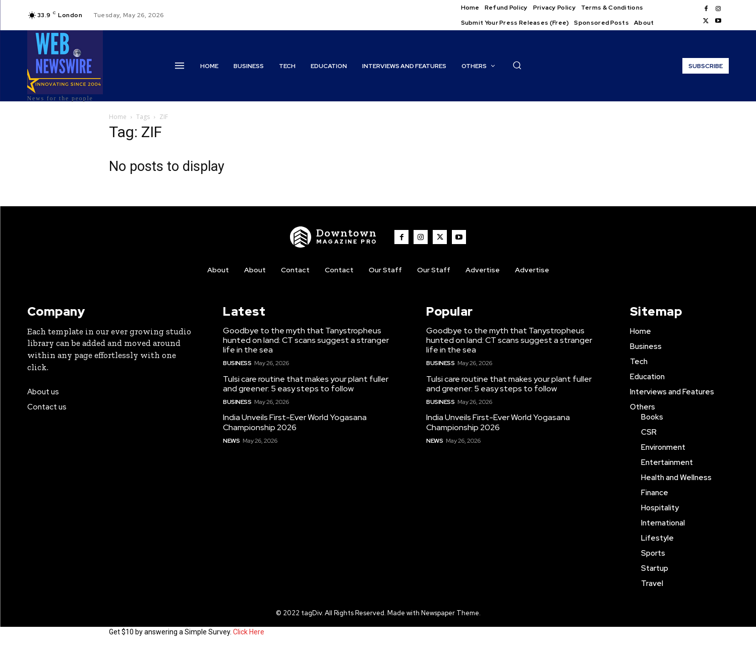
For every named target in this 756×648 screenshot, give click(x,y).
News (231, 441)
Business (237, 363)
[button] (516, 65)
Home (118, 116)
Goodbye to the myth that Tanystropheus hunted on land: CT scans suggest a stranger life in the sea (306, 340)
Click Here (248, 632)
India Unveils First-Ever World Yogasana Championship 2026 (295, 422)
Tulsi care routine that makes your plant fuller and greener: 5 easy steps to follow (305, 384)
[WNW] (334, 237)
